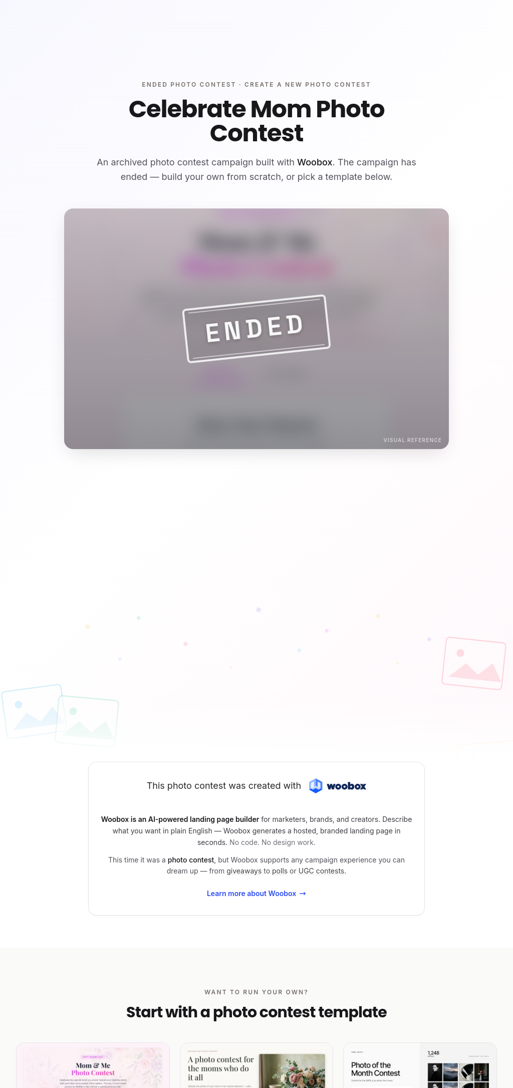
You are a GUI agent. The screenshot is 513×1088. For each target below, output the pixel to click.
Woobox (315, 162)
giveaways (244, 870)
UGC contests (322, 870)
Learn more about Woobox (256, 893)
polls (280, 870)
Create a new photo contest (307, 84)
